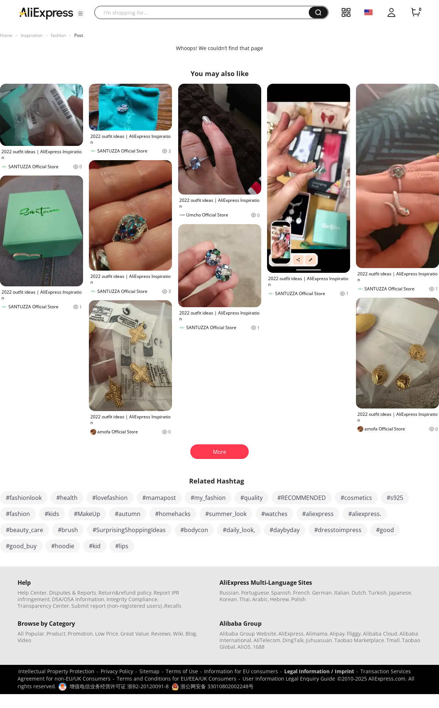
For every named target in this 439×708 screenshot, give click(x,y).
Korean (228, 599)
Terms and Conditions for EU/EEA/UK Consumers (176, 678)
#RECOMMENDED (301, 498)
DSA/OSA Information (78, 599)
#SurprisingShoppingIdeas (129, 530)
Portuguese (255, 592)
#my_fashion (208, 498)
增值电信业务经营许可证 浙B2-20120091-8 (119, 686)
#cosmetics (356, 498)
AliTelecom (267, 640)
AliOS (244, 646)
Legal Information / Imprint (319, 671)
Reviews (161, 633)
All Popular (31, 633)
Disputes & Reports (72, 592)
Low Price (106, 633)
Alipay (337, 633)
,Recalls (172, 605)
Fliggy (354, 633)
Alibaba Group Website (248, 633)
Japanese (400, 592)
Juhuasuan (319, 640)
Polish (298, 599)
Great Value (134, 633)
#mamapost (159, 498)
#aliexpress (318, 514)
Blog (190, 633)
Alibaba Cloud (380, 633)
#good (385, 530)
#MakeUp (87, 514)
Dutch (359, 592)
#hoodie (62, 546)
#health (67, 498)
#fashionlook (24, 498)
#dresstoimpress (337, 530)
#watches (274, 514)
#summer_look (226, 514)
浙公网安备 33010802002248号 (213, 686)
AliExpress (291, 633)
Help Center (32, 592)
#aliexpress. (364, 514)
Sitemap (149, 671)
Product (55, 633)
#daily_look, (239, 530)
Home (6, 35)
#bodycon (194, 530)
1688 (258, 646)
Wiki (178, 633)
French (301, 592)
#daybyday (285, 530)
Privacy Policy (117, 671)
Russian (229, 592)
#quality (251, 498)
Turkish (377, 592)
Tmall (393, 640)
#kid (95, 546)
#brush (68, 530)
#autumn (127, 514)
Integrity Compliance (131, 599)
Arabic (260, 599)
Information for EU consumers (241, 671)
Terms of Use (182, 671)
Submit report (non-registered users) (116, 605)
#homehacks (173, 514)
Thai (244, 599)
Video (24, 640)
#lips (121, 546)
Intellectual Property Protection (56, 671)
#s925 (395, 498)
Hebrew (279, 599)
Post (78, 35)
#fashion (18, 514)
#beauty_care (24, 530)
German (322, 592)
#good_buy (21, 546)
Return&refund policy (124, 592)
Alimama (316, 633)
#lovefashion (110, 498)
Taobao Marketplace (359, 640)
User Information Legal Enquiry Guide (289, 678)
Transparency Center (43, 605)
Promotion (80, 633)
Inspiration (31, 35)
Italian (341, 592)
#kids (52, 514)
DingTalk (293, 640)
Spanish (281, 592)
